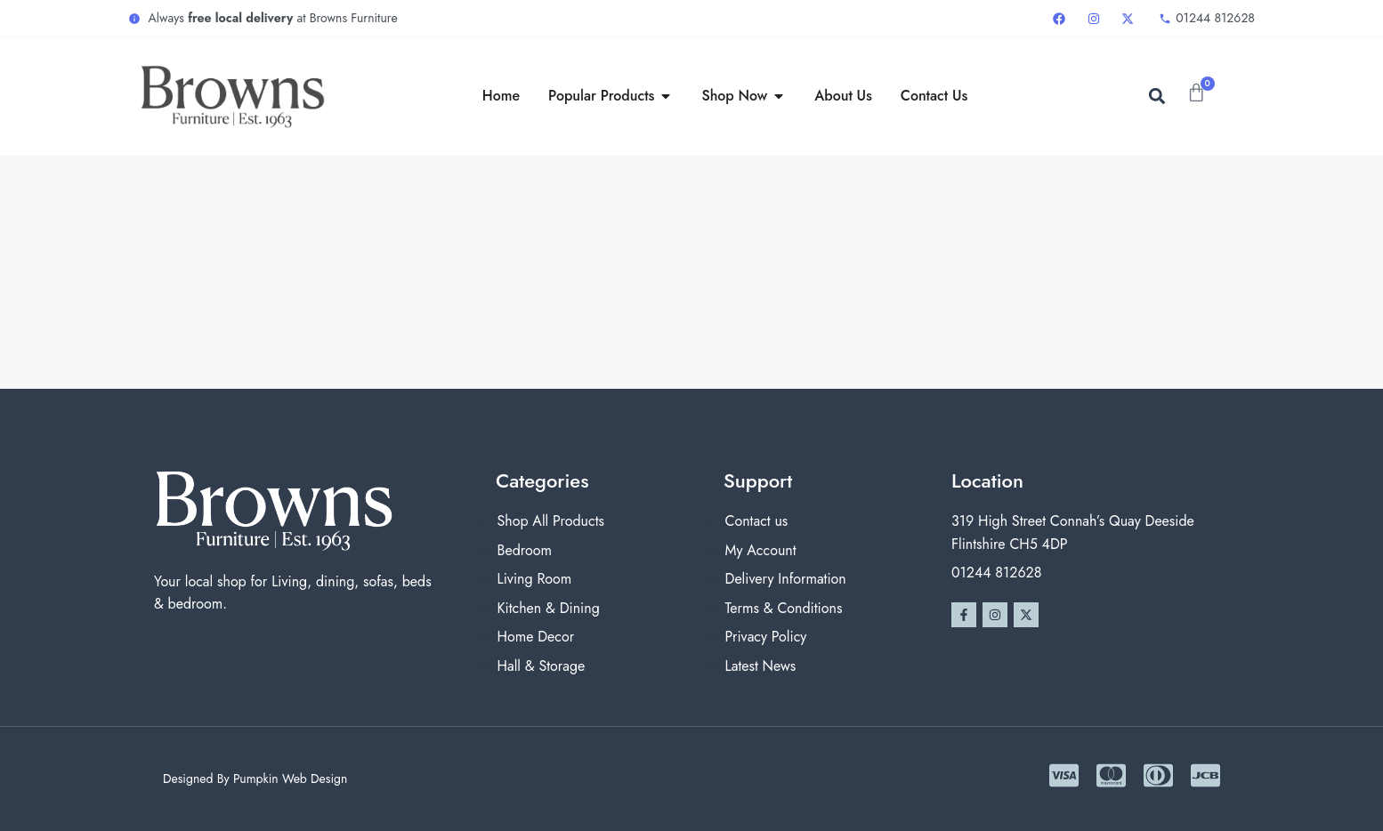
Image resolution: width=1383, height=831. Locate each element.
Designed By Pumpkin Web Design (255, 778)
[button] (1156, 96)
